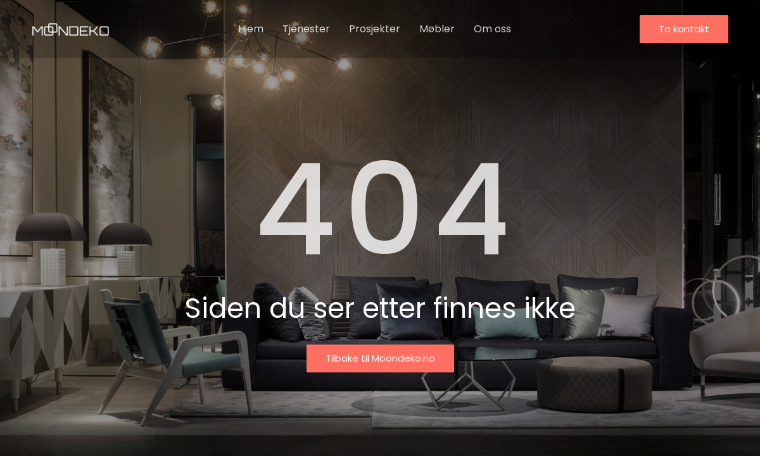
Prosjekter (374, 29)
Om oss (492, 29)
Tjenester (306, 29)
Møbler (437, 29)
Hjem (250, 29)
